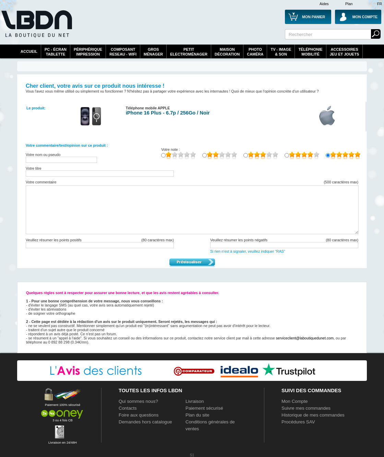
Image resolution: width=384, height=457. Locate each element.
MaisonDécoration (227, 51)
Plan (348, 4)
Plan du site (197, 415)
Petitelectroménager (188, 51)
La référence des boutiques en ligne (36, 28)
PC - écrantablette (56, 51)
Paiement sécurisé (204, 408)
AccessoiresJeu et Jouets (344, 51)
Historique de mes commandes (313, 415)
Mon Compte (294, 401)
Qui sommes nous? (138, 401)
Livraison (194, 401)
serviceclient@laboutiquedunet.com (305, 338)
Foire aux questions (138, 415)
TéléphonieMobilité (310, 51)
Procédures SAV (298, 421)
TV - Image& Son (281, 51)
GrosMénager (153, 51)
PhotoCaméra (255, 51)
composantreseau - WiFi (122, 51)
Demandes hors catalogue (145, 421)
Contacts (128, 408)
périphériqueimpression (88, 51)
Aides (324, 4)
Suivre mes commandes (306, 408)
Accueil (29, 51)
